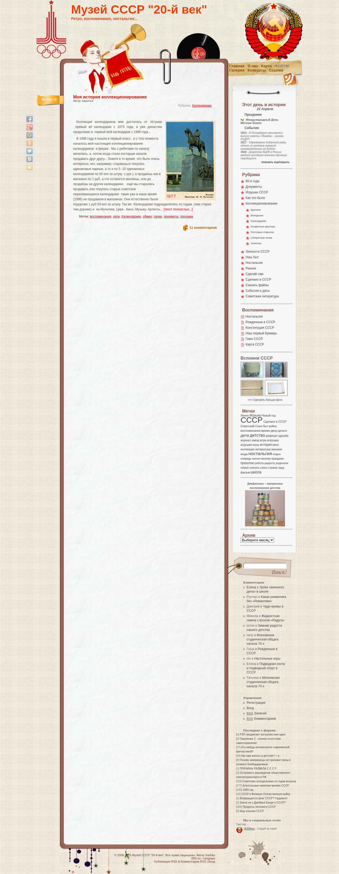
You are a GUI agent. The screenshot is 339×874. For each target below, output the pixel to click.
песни (256, 458)
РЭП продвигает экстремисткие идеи (263, 734)
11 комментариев (203, 228)
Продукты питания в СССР (259, 806)
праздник (277, 458)
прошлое (247, 463)
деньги (282, 430)
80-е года (252, 181)
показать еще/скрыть (275, 162)
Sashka (210, 855)
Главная (237, 66)
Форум (282, 66)
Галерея (237, 70)
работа (259, 463)
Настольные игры (267, 658)
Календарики (202, 105)
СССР (252, 419)
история (266, 445)
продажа (186, 216)
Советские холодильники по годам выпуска (269, 781)
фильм (245, 472)
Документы (254, 187)
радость (269, 463)
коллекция (247, 449)
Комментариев (261, 719)
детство (257, 435)
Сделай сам (254, 274)
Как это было (255, 198)
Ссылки (276, 70)
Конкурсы (256, 70)
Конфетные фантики (263, 226)
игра (263, 440)
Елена (251, 587)
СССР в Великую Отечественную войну (265, 794)
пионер (266, 458)
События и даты (258, 291)
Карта (266, 66)
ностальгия (260, 453)
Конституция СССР (260, 328)
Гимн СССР (254, 339)
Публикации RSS (165, 861)
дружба (283, 435)
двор (274, 430)
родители (282, 463)
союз (263, 467)
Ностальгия (254, 263)
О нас (253, 66)
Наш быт (252, 257)
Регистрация (256, 703)
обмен (147, 216)
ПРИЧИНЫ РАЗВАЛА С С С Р (258, 768)
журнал (246, 440)
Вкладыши (257, 215)
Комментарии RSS (193, 861)
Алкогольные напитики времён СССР (266, 785)
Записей (256, 713)
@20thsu (249, 828)
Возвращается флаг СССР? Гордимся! (263, 798)
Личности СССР (258, 251)
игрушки (246, 444)
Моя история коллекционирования (110, 97)
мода (244, 454)
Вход (250, 708)
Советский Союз (251, 426)
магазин (276, 449)
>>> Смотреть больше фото (265, 399)
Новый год (268, 415)
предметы (171, 216)
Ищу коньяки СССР (252, 811)
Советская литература (262, 296)
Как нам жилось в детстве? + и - (261, 755)
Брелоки (256, 209)
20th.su (196, 858)
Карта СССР (255, 344)
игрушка (273, 440)
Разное (251, 268)
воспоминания (100, 216)
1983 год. (248, 789)
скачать (254, 467)
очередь (246, 458)
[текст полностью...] (178, 209)
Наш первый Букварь (261, 333)
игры (256, 444)
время (265, 430)
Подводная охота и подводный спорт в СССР (266, 668)
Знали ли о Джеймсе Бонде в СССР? (263, 802)
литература (263, 449)
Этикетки (256, 243)
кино (275, 444)
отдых (277, 454)
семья (245, 467)
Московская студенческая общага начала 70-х (262, 639)
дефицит (272, 435)
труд (281, 467)
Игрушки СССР (257, 192)
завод (255, 440)
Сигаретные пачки (261, 237)
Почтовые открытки (262, 232)
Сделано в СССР (258, 279)
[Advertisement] (138, 116)
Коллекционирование (261, 203)
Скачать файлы (257, 285)
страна (272, 467)
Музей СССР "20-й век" (139, 9)
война (272, 426)
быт (265, 426)
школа (255, 472)
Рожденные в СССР (260, 322)
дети (116, 216)
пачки (158, 216)
